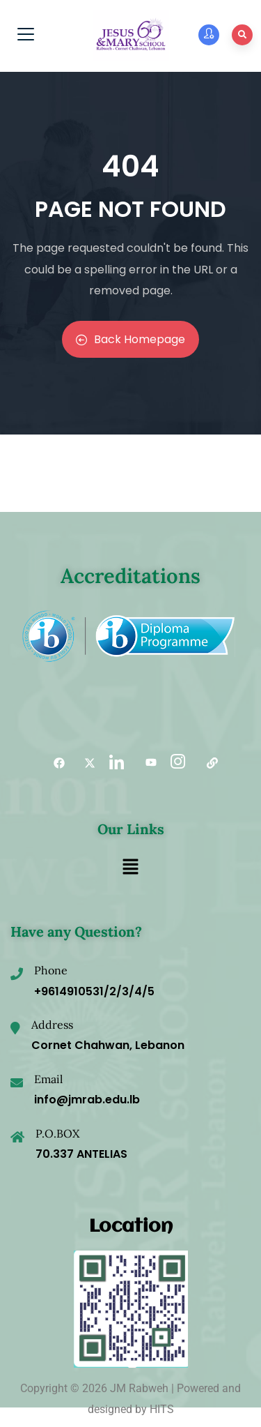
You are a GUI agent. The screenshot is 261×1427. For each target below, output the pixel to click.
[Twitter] (84, 763)
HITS (162, 1409)
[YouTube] (146, 763)
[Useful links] (207, 763)
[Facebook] (54, 763)
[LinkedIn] (115, 763)
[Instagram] (176, 763)
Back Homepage (130, 339)
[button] (130, 867)
